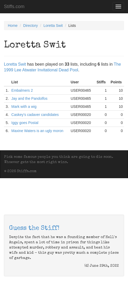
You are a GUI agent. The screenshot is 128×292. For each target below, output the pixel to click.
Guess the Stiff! (34, 228)
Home (12, 25)
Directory (30, 25)
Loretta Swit (53, 25)
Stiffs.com (14, 6)
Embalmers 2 (22, 90)
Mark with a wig (23, 106)
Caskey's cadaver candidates (35, 115)
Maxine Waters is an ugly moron (37, 131)
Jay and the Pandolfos (29, 98)
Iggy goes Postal (25, 123)
